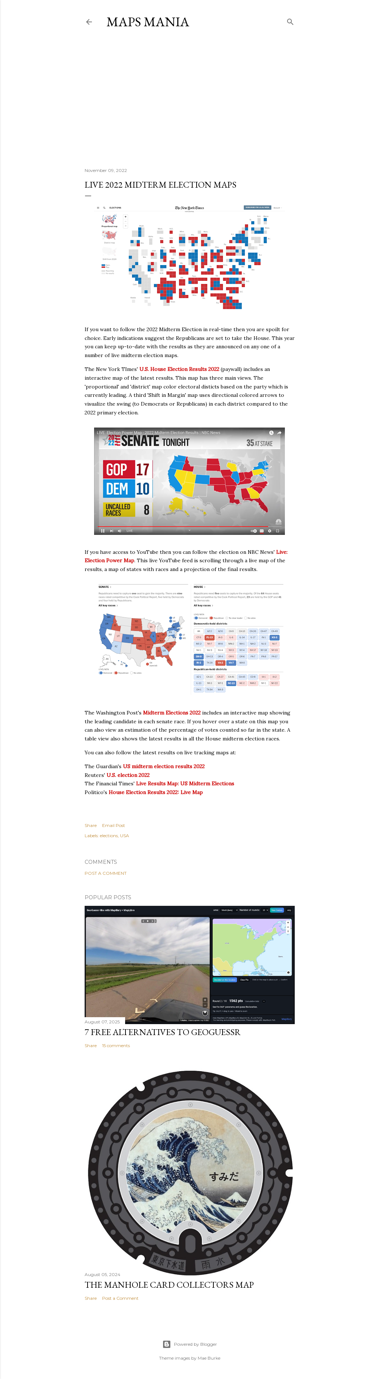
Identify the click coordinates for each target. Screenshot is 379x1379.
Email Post (113, 825)
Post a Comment (106, 873)
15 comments (116, 1045)
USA (124, 835)
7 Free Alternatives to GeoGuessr (163, 1032)
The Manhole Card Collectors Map (169, 1284)
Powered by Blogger (189, 1344)
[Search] (290, 20)
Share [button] (91, 825)
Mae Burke (209, 1358)
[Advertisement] (189, 98)
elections (109, 835)
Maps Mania (148, 21)
